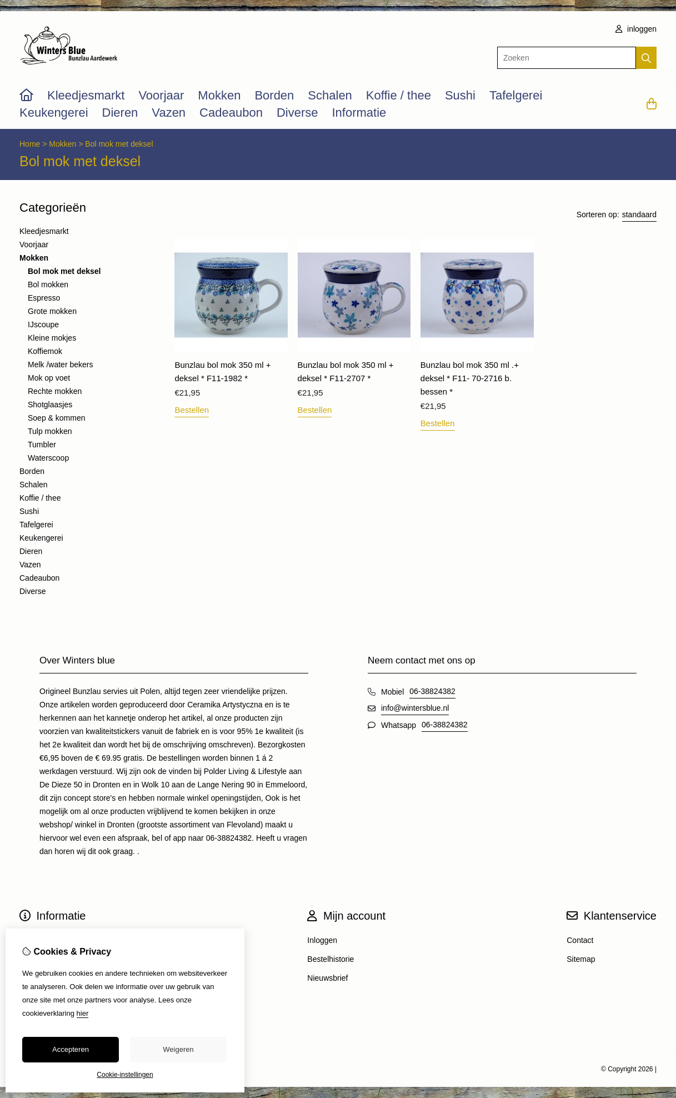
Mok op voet (49, 377)
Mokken (219, 95)
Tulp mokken (50, 431)
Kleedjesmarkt (85, 95)
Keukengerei (53, 112)
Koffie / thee (398, 95)
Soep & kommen (57, 417)
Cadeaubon (231, 112)
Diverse (297, 112)
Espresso (44, 297)
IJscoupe (43, 324)
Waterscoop (48, 457)
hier (83, 1013)
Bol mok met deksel (119, 143)
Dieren (120, 112)
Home (29, 143)
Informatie (359, 112)
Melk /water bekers (60, 364)
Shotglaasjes (50, 404)
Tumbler (42, 444)
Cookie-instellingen (125, 1075)
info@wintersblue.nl (415, 707)
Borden (274, 95)
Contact (580, 940)
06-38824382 (432, 691)
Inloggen (322, 940)
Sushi (460, 95)
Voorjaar (161, 95)
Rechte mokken (55, 391)
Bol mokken (48, 284)
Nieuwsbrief (327, 978)
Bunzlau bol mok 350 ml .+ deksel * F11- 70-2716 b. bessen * (469, 378)
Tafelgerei (515, 95)
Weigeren (178, 1049)
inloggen (636, 28)
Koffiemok (45, 351)
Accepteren (70, 1049)
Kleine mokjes (52, 337)
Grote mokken (52, 311)
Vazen (169, 112)
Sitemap (581, 959)
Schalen (330, 95)
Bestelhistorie (330, 959)
